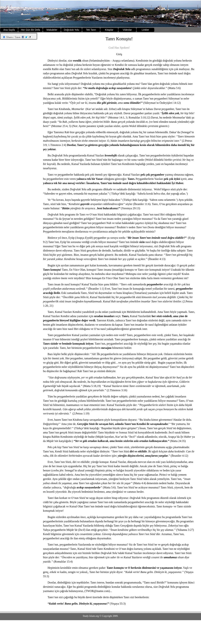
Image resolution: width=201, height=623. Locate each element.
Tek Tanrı (91, 29)
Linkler (145, 29)
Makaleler (52, 29)
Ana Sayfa (9, 29)
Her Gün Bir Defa (30, 29)
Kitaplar (109, 29)
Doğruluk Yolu (71, 29)
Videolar (127, 29)
